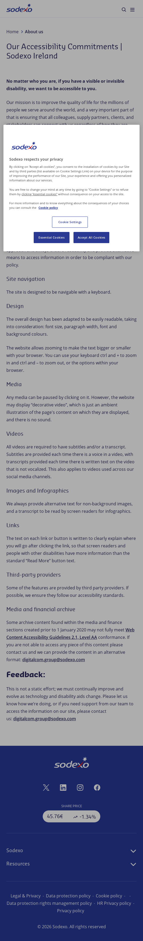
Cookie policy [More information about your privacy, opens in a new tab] (48, 208)
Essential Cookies (51, 237)
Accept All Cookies (91, 237)
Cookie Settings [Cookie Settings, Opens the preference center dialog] (70, 222)
